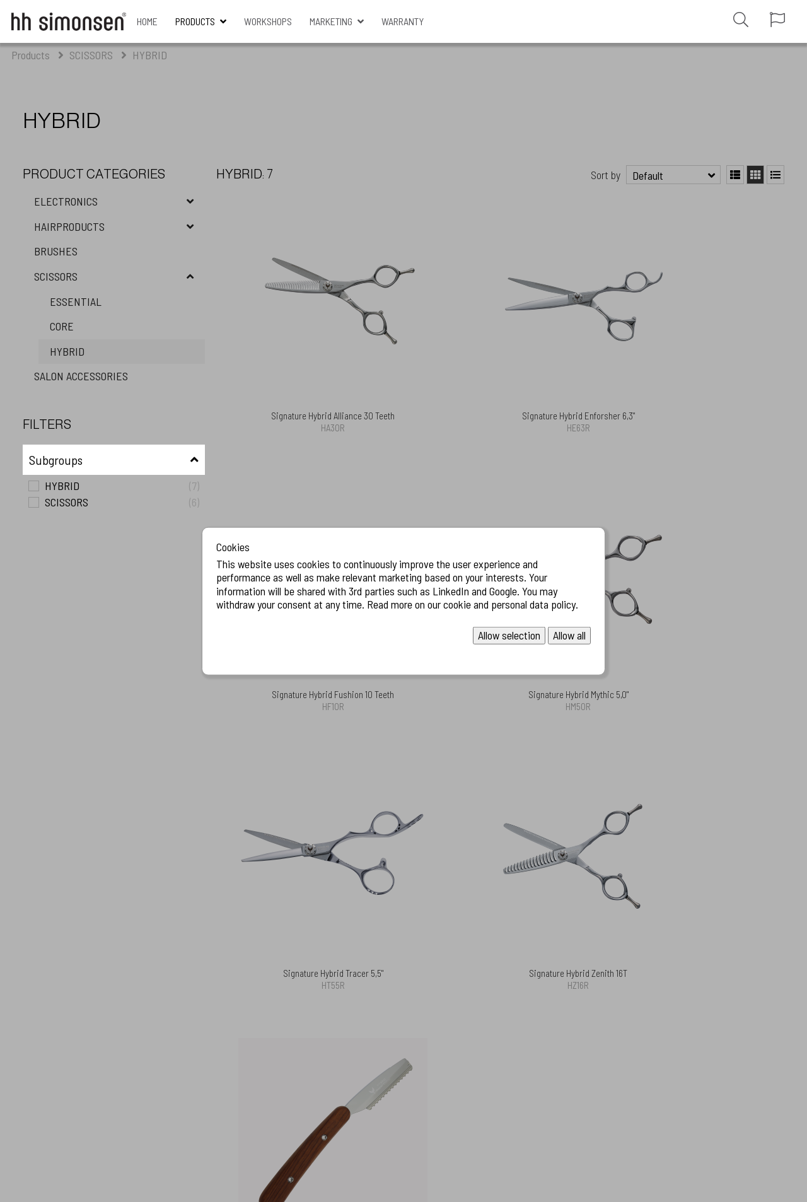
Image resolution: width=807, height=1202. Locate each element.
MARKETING (331, 21)
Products (195, 21)
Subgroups (56, 459)
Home (147, 21)
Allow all (569, 635)
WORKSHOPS (268, 21)
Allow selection (509, 635)
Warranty (402, 21)
